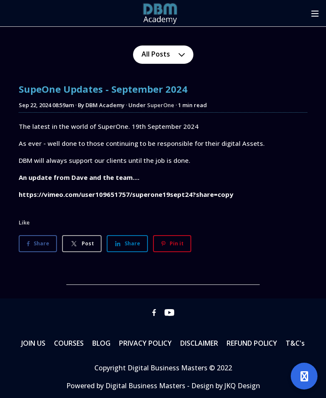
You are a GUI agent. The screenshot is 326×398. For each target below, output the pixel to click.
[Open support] (304, 376)
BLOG (101, 343)
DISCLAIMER (199, 343)
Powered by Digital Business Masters (126, 385)
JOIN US (33, 343)
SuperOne (160, 105)
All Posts (163, 54)
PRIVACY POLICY (145, 343)
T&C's (295, 343)
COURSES (69, 343)
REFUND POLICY (252, 343)
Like (24, 222)
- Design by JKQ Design (223, 385)
